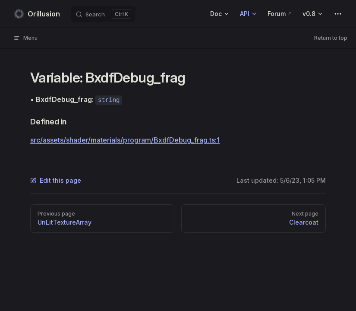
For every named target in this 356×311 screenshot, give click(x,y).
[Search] (103, 13)
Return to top (330, 38)
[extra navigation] (337, 14)
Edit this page (55, 180)
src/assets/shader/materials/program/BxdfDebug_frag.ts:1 (125, 140)
